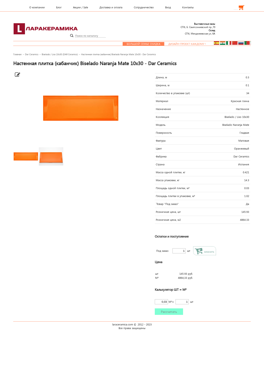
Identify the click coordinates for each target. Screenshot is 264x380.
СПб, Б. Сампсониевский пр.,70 (198, 25)
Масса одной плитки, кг (170, 172)
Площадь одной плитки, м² (173, 188)
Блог (59, 7)
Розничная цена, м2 (168, 220)
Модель (161, 125)
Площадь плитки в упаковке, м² (175, 196)
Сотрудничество (144, 7)
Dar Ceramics (31, 54)
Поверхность (164, 133)
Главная (17, 54)
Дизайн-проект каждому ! (194, 44)
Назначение (163, 109)
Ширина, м (162, 85)
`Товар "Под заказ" (167, 204)
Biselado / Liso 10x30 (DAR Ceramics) (60, 54)
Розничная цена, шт (168, 212)
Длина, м (161, 77)
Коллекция (162, 117)
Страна (160, 164)
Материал (162, 101)
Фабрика (161, 156)
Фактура (161, 140)
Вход (168, 7)
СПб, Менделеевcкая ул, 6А (200, 32)
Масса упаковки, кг (167, 180)
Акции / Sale (80, 7)
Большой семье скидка (150, 44)
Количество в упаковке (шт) (173, 93)
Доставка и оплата (110, 7)
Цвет (159, 148)
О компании (37, 7)
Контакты (188, 7)
